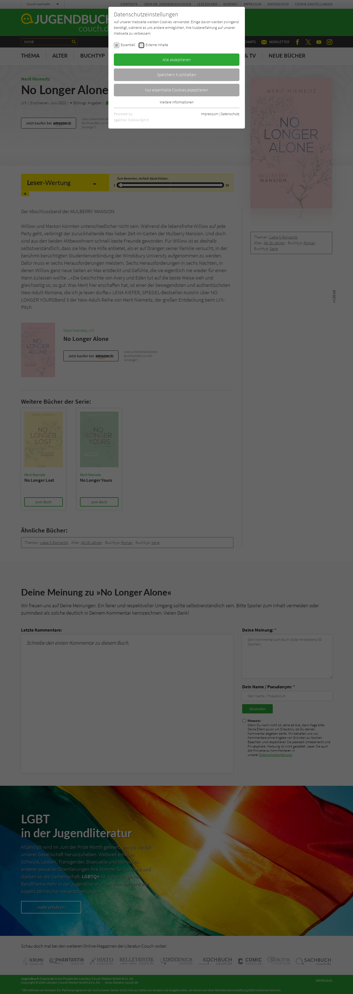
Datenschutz (230, 113)
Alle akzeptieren (176, 59)
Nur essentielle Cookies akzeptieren (176, 90)
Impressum (209, 113)
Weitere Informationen (177, 102)
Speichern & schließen (176, 74)
